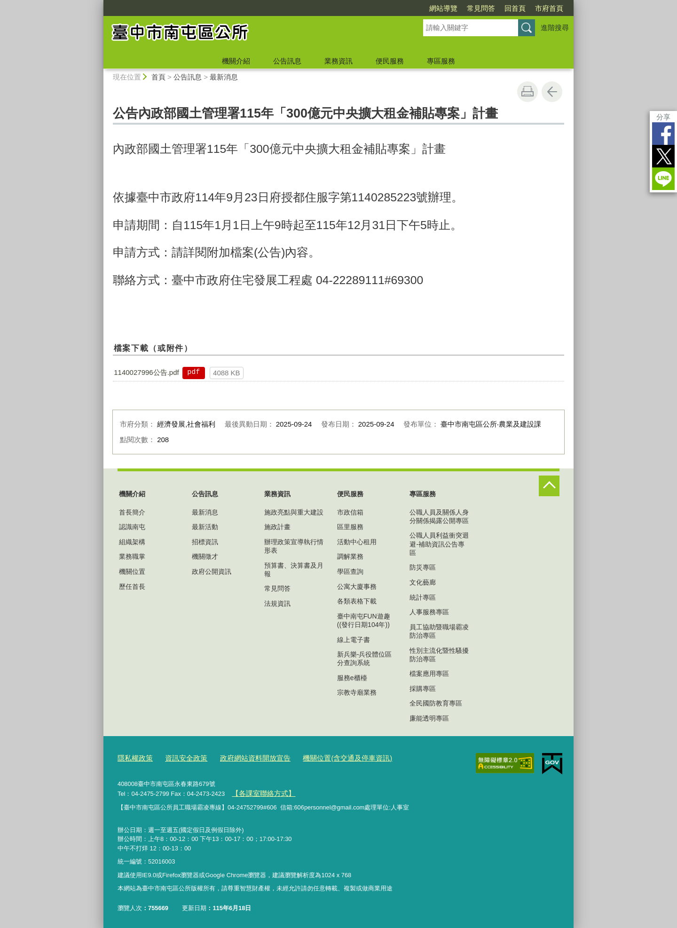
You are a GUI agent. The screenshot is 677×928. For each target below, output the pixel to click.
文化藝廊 (422, 582)
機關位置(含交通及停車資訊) (322, 757)
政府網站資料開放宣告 (240, 757)
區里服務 (350, 527)
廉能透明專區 (429, 718)
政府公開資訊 (211, 571)
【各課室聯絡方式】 (258, 790)
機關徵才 (205, 556)
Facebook (663, 133)
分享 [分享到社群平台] (663, 116)
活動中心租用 (357, 542)
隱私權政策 (133, 757)
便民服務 (390, 61)
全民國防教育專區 (435, 703)
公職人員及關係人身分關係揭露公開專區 (439, 516)
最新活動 (205, 527)
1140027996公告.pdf (146, 372)
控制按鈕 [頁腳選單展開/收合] (549, 486)
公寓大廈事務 (357, 586)
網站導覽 (443, 8)
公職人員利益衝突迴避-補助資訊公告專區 (439, 543)
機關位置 (132, 571)
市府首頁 (549, 8)
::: (99, 4)
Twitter (663, 156)
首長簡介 (132, 512)
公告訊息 (287, 61)
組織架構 (132, 542)
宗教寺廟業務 (357, 692)
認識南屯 (132, 527)
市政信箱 (350, 512)
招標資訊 (205, 542)
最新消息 (224, 77)
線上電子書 (353, 639)
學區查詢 (350, 571)
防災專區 (422, 567)
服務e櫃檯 (352, 678)
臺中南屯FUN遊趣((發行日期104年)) (363, 620)
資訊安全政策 (178, 757)
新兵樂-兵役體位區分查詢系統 (364, 658)
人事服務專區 (429, 612)
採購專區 (422, 688)
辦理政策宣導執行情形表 (293, 546)
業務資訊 (338, 61)
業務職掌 (132, 556)
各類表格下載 (357, 601)
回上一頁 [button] (552, 91)
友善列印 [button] (527, 91)
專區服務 (441, 61)
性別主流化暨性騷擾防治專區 (439, 655)
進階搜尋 (555, 28)
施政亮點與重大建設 (293, 512)
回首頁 (515, 8)
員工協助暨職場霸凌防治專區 (439, 631)
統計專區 (422, 597)
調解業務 (350, 556)
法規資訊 (277, 603)
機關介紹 (236, 61)
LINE (663, 178)
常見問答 (481, 8)
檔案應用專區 (429, 673)
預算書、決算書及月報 (293, 570)
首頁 (158, 77)
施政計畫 (277, 527)
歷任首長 (132, 586)
